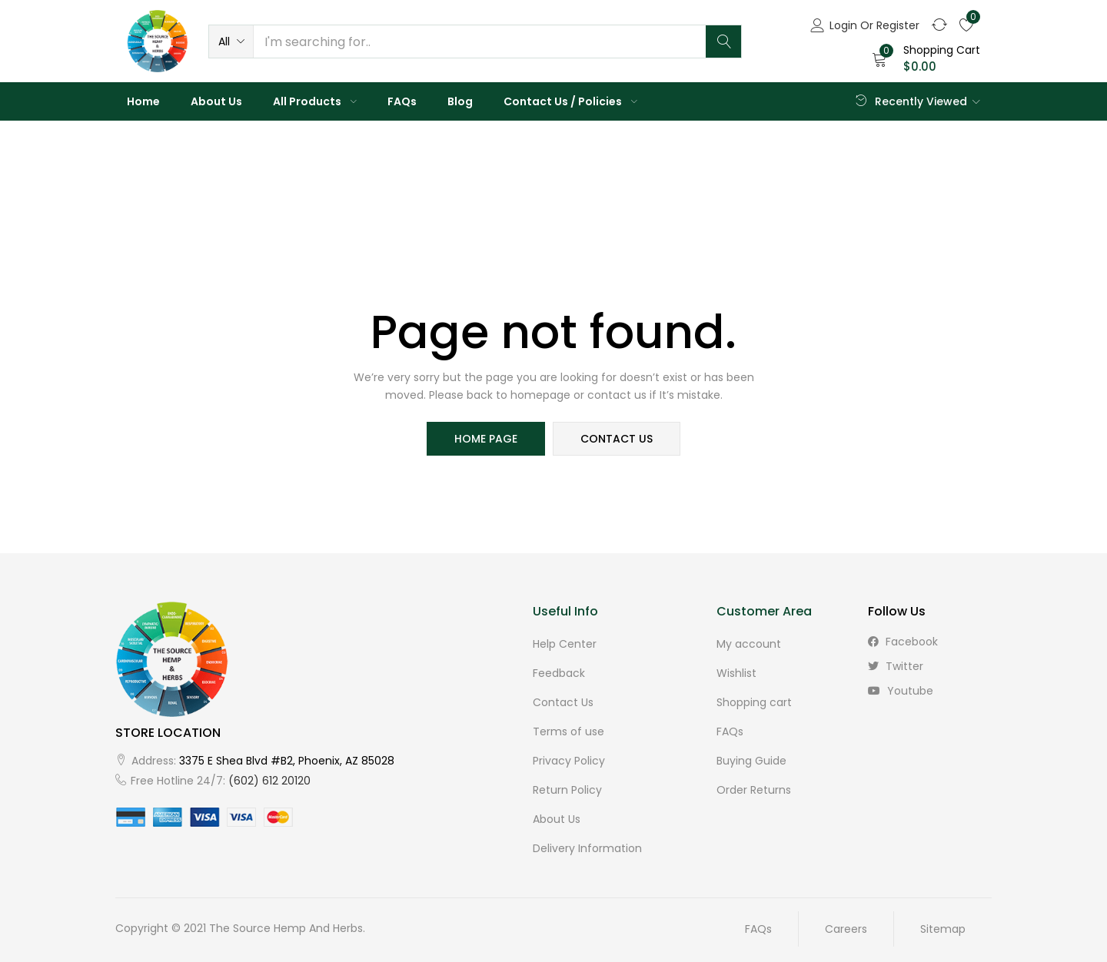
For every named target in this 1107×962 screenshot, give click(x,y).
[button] (231, 41)
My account (748, 644)
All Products (315, 101)
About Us (216, 101)
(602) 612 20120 (269, 780)
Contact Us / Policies (570, 101)
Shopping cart (754, 702)
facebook (903, 641)
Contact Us (563, 702)
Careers (846, 929)
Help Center (565, 644)
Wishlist (736, 673)
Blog (460, 101)
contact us (616, 438)
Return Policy (567, 790)
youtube (900, 690)
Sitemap (943, 929)
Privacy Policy (569, 760)
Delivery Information (587, 848)
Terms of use (568, 731)
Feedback (559, 673)
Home (143, 101)
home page (485, 438)
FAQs (402, 101)
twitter (895, 666)
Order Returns (753, 790)
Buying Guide (751, 760)
